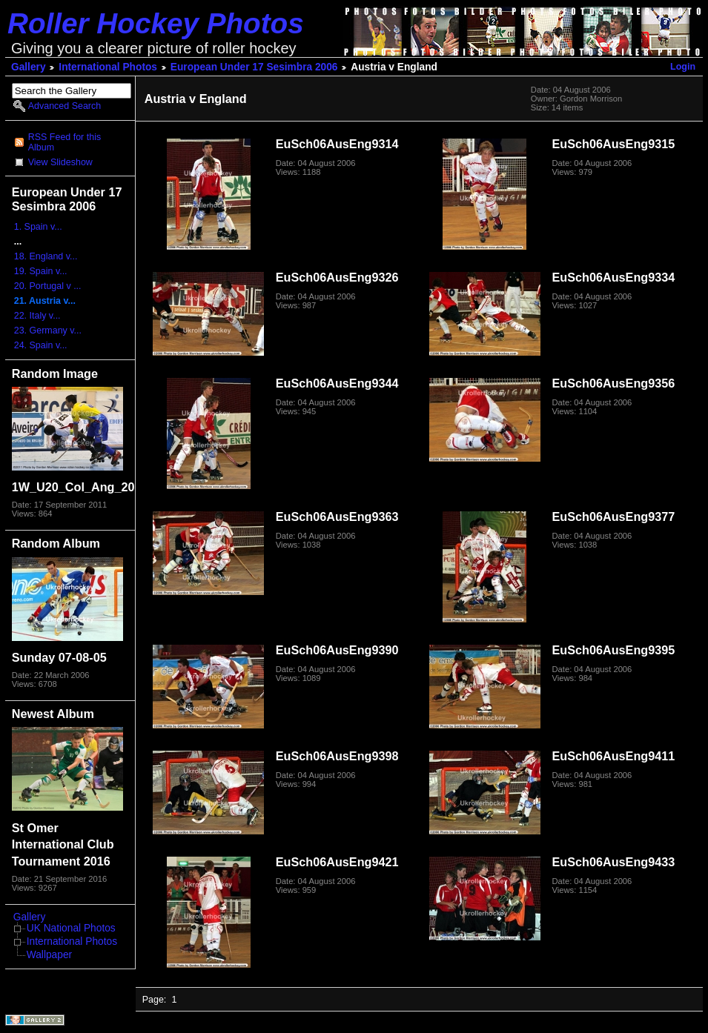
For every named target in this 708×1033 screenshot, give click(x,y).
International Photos (108, 67)
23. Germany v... (48, 330)
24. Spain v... (40, 345)
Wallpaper (49, 954)
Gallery (28, 67)
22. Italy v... (37, 315)
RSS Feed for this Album (64, 142)
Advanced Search (64, 106)
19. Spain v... (40, 271)
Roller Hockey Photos (155, 23)
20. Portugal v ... (48, 286)
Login (682, 67)
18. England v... (46, 256)
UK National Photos (71, 928)
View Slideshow (60, 162)
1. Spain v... (38, 227)
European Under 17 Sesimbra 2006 (254, 67)
